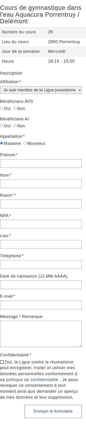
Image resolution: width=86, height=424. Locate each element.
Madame (10, 143)
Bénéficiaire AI (14, 119)
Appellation (11, 136)
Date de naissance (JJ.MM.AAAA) (34, 276)
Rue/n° (7, 195)
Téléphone (10, 256)
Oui (5, 108)
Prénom (8, 155)
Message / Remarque (21, 316)
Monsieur (34, 143)
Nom (4, 175)
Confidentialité (14, 355)
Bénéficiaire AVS (16, 101)
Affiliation (9, 82)
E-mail (6, 296)
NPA (4, 215)
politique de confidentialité (32, 379)
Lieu (4, 235)
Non (19, 108)
